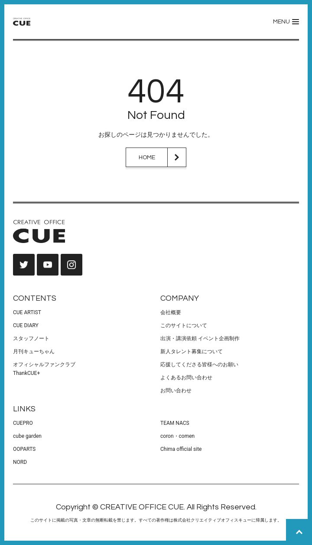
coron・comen (177, 436)
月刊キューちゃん (34, 351)
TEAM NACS (174, 423)
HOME (147, 157)
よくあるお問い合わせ (186, 377)
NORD (20, 462)
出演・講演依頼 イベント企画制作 (200, 338)
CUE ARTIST (27, 312)
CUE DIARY (26, 325)
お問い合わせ (176, 390)
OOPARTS (24, 449)
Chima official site (181, 449)
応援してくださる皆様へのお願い (199, 364)
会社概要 (170, 312)
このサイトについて (183, 325)
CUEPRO (23, 423)
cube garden (27, 436)
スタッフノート (31, 338)
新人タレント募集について (191, 351)
